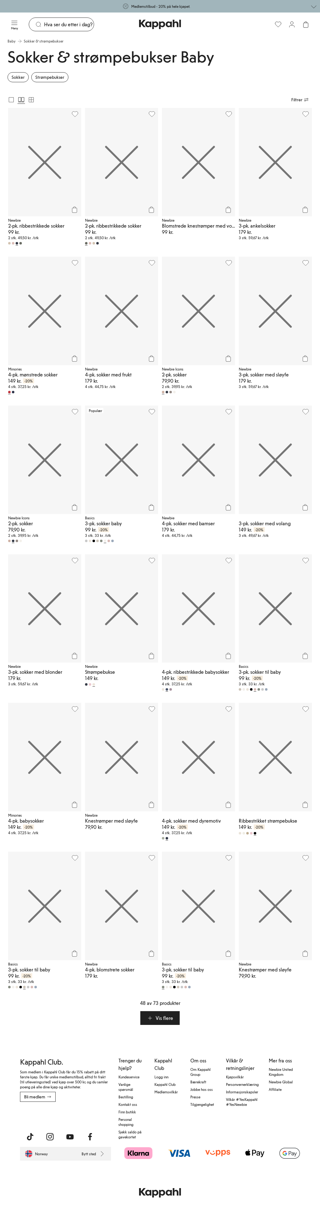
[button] (160, 1018)
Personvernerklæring (242, 1084)
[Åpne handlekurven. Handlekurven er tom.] (305, 24)
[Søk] (69, 24)
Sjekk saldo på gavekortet (130, 1134)
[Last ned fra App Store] (38, 1115)
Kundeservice (128, 1077)
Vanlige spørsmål (125, 1086)
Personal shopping (125, 1122)
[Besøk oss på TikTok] (30, 1137)
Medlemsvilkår (166, 1092)
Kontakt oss (127, 1104)
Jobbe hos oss (201, 1089)
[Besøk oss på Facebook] (90, 1137)
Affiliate (275, 1089)
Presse (195, 1097)
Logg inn (161, 1077)
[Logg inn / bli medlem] (292, 24)
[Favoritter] (278, 24)
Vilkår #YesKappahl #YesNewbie (242, 1102)
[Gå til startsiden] (160, 24)
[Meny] (14, 24)
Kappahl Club (165, 1084)
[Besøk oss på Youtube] (70, 1137)
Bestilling (125, 1097)
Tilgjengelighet (202, 1104)
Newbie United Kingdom (281, 1071)
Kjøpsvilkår (235, 1077)
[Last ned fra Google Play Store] (80, 1115)
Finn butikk (127, 1112)
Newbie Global (281, 1082)
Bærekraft (198, 1082)
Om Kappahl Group (200, 1071)
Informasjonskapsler (242, 1092)
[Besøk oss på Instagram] (50, 1137)
